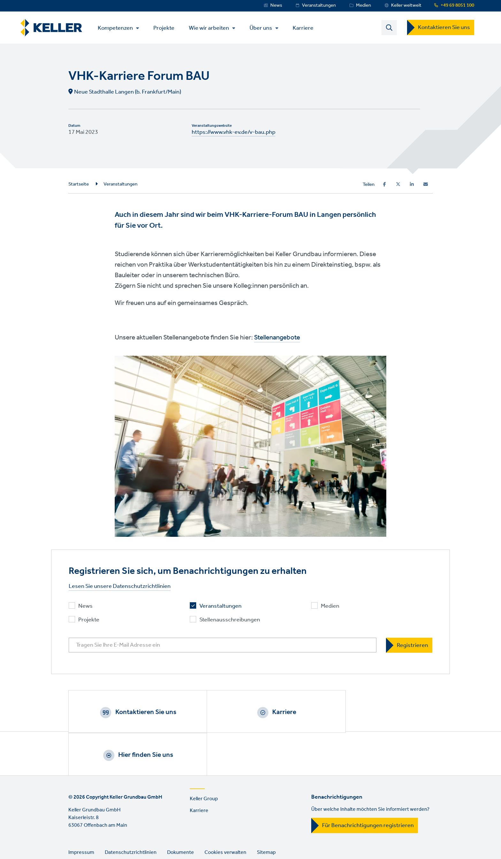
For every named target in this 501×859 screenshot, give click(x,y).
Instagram (93, 838)
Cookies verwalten (225, 812)
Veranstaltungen (319, 5)
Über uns (263, 28)
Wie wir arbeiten (211, 28)
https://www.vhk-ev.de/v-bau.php (233, 132)
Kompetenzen (117, 28)
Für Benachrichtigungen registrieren (368, 784)
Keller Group (204, 758)
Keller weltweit (406, 5)
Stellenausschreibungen (229, 621)
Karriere (305, 28)
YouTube (129, 838)
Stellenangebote (277, 338)
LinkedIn (111, 838)
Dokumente (180, 812)
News (276, 5)
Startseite (78, 184)
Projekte (166, 28)
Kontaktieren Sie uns (444, 27)
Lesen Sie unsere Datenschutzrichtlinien (120, 587)
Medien (363, 5)
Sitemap (266, 812)
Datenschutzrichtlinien (131, 812)
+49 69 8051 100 (457, 5)
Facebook (74, 838)
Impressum (81, 812)
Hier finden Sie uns (379, 712)
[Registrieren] (409, 645)
